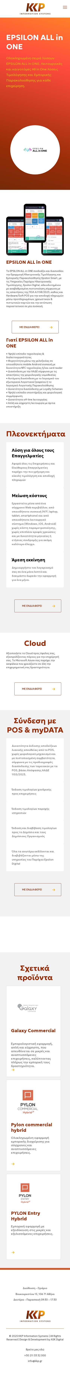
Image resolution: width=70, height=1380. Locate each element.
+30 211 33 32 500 (35, 1355)
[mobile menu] (65, 7)
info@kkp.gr (35, 1361)
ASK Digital (57, 1339)
